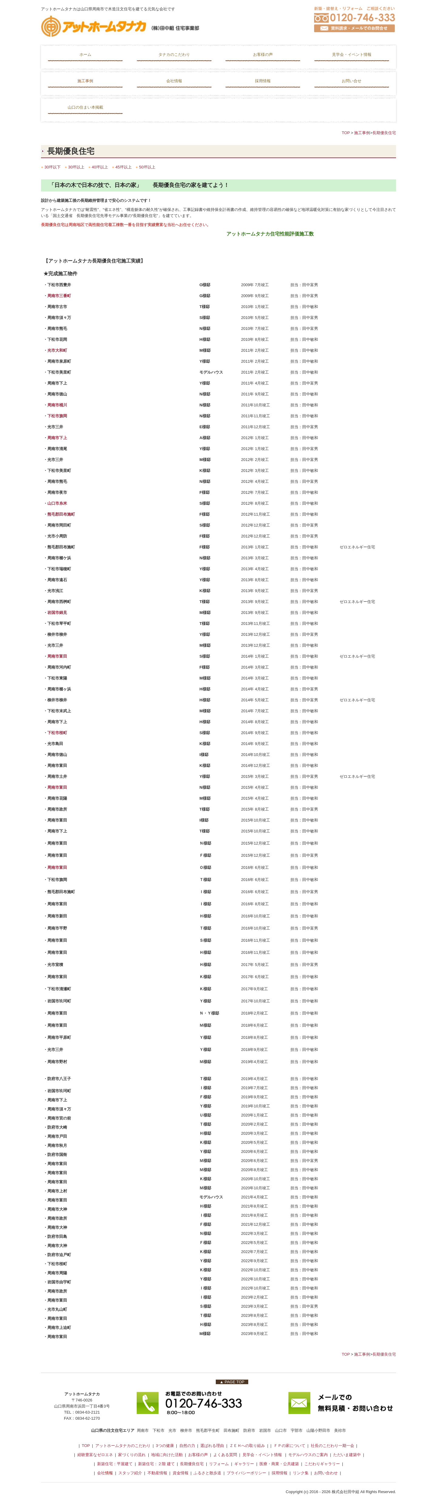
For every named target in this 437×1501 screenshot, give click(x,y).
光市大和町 (57, 350)
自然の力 (187, 1445)
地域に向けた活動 (167, 1454)
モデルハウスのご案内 (308, 1454)
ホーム (85, 54)
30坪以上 (76, 167)
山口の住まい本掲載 (85, 107)
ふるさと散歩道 (207, 1473)
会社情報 (174, 81)
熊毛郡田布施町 (61, 514)
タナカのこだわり (174, 54)
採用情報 (263, 81)
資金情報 (180, 1473)
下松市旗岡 (57, 416)
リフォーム (219, 1464)
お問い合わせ (326, 1473)
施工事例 (85, 81)
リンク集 (301, 1473)
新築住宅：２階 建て (156, 1464)
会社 (101, 1473)
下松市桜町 (57, 732)
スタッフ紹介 (130, 1473)
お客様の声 (263, 54)
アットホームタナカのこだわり (123, 1445)
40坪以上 (100, 167)
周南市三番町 (59, 295)
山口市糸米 (57, 503)
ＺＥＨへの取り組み (247, 1445)
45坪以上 (123, 167)
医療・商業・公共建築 (279, 1464)
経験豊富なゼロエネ (95, 1454)
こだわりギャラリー (322, 1464)
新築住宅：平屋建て (115, 1464)
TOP (346, 132)
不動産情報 (157, 1473)
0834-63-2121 (87, 1412)
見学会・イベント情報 (351, 54)
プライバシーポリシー (246, 1473)
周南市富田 (57, 656)
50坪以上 (147, 167)
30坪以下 (52, 167)
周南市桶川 (57, 405)
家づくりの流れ (132, 1454)
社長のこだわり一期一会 (332, 1445)
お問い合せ (351, 81)
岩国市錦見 (57, 612)
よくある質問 (225, 1454)
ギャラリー (244, 1464)
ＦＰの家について (289, 1445)
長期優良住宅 (384, 132)
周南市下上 (57, 437)
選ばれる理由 (212, 1445)
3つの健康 (165, 1445)
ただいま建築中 (347, 1454)
